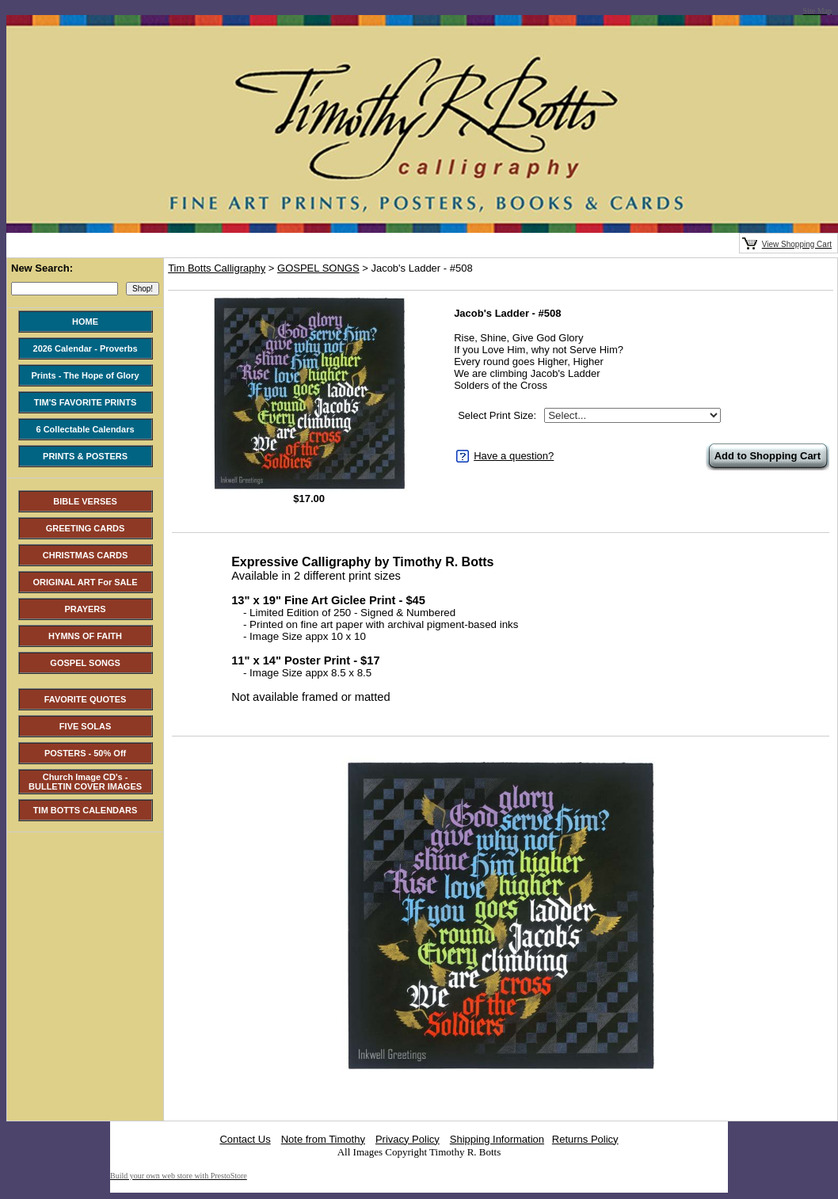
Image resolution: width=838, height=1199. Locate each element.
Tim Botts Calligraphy (216, 268)
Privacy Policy (407, 1139)
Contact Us (244, 1139)
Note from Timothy (323, 1139)
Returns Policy (585, 1139)
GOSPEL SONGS (318, 268)
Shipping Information (497, 1139)
